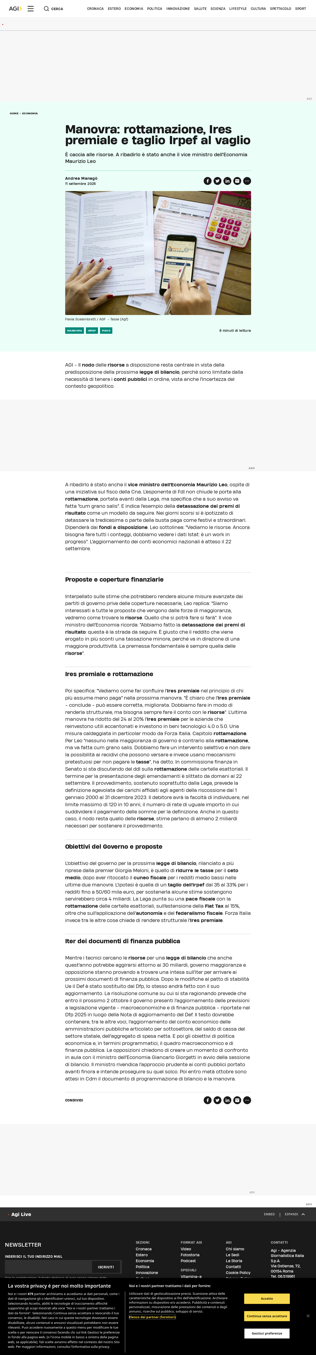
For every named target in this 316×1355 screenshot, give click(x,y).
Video (186, 1249)
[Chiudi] (308, 1315)
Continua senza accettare (267, 1316)
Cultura (258, 8)
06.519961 (286, 1276)
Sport (300, 8)
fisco (106, 330)
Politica (154, 8)
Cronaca (95, 8)
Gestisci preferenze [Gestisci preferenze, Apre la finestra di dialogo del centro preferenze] (267, 1333)
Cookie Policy (238, 1272)
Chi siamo (235, 1249)
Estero (114, 8)
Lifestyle (238, 8)
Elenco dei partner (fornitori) (152, 1317)
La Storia (234, 1260)
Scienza (218, 8)
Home (14, 113)
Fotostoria (190, 1255)
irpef (92, 330)
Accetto (267, 1298)
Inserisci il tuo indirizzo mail (33, 1256)
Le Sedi (232, 1255)
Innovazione (178, 8)
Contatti (233, 1266)
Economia (134, 8)
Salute (200, 8)
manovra (74, 330)
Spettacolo (280, 8)
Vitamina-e (191, 1276)
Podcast (188, 1260)
